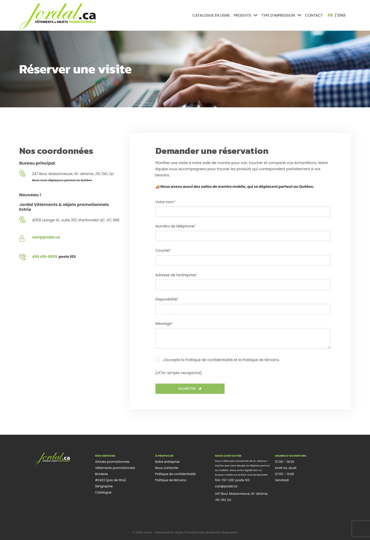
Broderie (101, 474)
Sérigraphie (104, 486)
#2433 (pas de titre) (110, 480)
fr (330, 15)
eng (341, 15)
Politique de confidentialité (175, 474)
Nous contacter (167, 468)
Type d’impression (281, 15)
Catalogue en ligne (211, 15)
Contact (314, 15)
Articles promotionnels (112, 461)
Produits (246, 15)
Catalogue (103, 492)
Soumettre (190, 388)
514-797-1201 (224, 480)
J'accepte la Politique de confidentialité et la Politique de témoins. (217, 360)
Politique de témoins (170, 480)
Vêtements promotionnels (115, 468)
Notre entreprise (167, 461)
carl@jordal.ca (226, 486)
